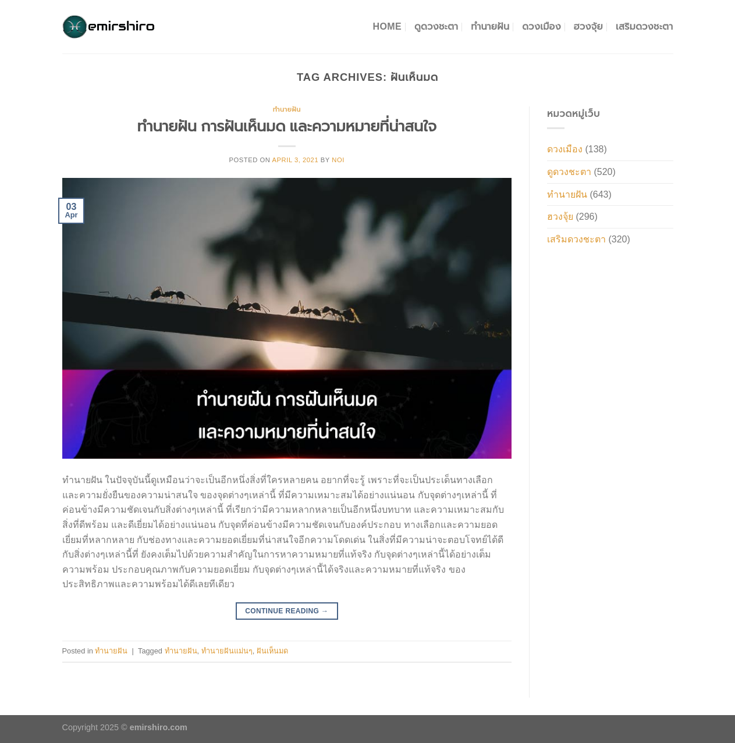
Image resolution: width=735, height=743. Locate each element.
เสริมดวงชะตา (644, 26)
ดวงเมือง (541, 26)
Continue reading (286, 611)
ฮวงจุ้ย (588, 26)
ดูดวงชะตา (436, 26)
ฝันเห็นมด (272, 650)
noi (338, 159)
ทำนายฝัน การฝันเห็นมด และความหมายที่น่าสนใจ (286, 126)
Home (387, 26)
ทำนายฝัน (490, 26)
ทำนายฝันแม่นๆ (227, 650)
